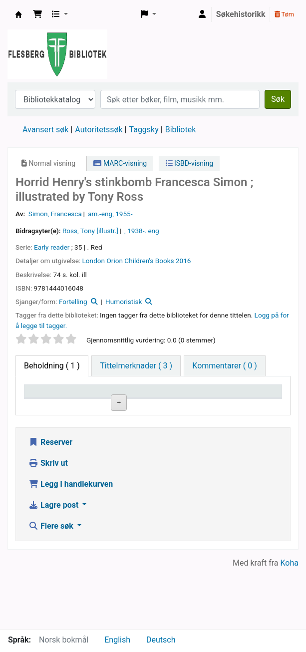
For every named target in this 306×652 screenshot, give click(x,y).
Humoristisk (123, 302)
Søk (278, 99)
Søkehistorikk (241, 14)
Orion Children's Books (140, 261)
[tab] (136, 365)
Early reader (51, 247)
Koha (290, 623)
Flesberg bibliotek (18, 14)
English (117, 640)
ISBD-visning (190, 163)
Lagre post (54, 565)
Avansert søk (45, 129)
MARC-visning (120, 163)
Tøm (284, 14)
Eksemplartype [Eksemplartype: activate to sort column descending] (54, 405)
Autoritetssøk (98, 129)
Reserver (50, 502)
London (93, 261)
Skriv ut (48, 523)
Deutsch (160, 640)
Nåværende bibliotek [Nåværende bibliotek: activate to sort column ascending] (113, 400)
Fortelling (73, 302)
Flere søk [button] (51, 586)
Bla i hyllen (191, 428)
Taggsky (144, 129)
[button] (37, 14)
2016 (183, 261)
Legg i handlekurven (70, 544)
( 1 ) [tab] (52, 365)
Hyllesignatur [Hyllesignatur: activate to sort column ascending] (180, 405)
